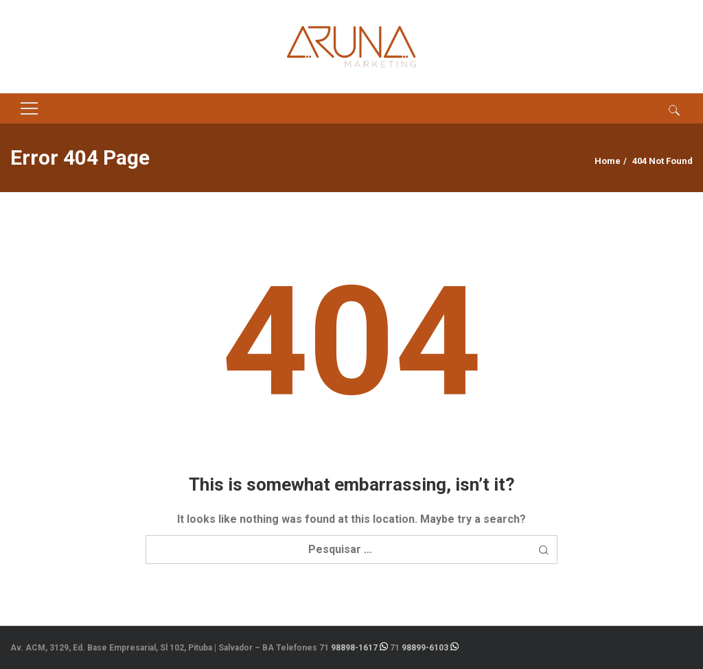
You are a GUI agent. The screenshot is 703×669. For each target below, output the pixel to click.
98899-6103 (425, 648)
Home (608, 161)
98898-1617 (354, 648)
